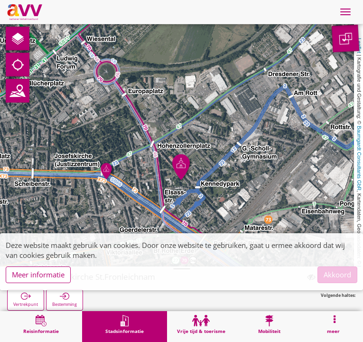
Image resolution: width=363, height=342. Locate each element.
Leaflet (359, 45)
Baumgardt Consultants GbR (359, 158)
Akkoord (337, 274)
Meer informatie (38, 274)
